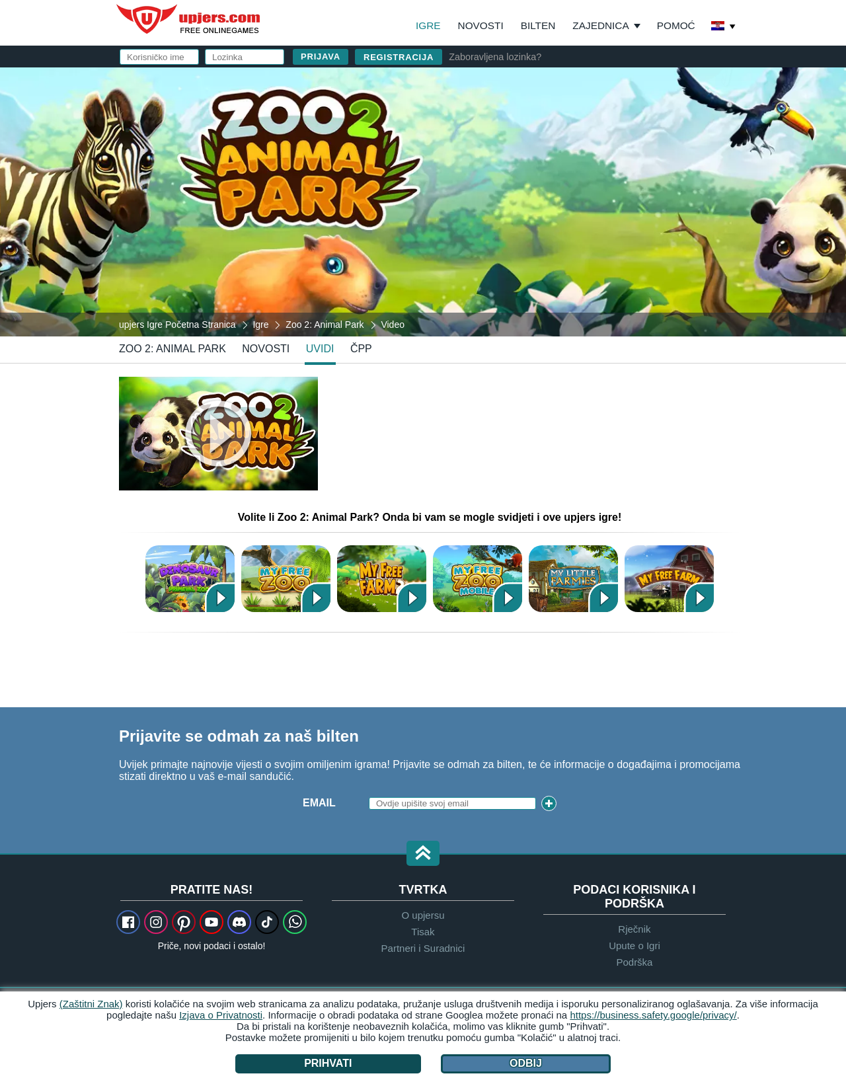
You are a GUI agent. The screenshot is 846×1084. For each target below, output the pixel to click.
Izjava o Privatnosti (220, 1015)
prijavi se (559, 83)
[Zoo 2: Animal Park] (423, 200)
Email (319, 802)
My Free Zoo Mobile (477, 578)
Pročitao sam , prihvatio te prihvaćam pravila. (575, 228)
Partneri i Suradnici (423, 948)
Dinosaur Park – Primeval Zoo (190, 578)
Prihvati (328, 1063)
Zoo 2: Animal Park (172, 348)
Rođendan (486, 196)
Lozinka (479, 170)
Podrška (634, 962)
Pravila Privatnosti (521, 234)
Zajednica (600, 25)
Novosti (481, 25)
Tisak (422, 931)
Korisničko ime (500, 117)
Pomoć (676, 25)
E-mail (474, 143)
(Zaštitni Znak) (91, 1003)
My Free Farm (669, 578)
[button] (423, 854)
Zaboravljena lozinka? (495, 57)
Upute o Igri (634, 945)
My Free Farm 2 (381, 578)
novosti (265, 348)
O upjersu (422, 915)
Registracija (399, 57)
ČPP (361, 348)
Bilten (538, 25)
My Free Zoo (285, 578)
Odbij (526, 1063)
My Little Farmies (573, 578)
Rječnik (634, 929)
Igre (428, 25)
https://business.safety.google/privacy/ (653, 1015)
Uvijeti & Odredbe (584, 222)
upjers (189, 19)
